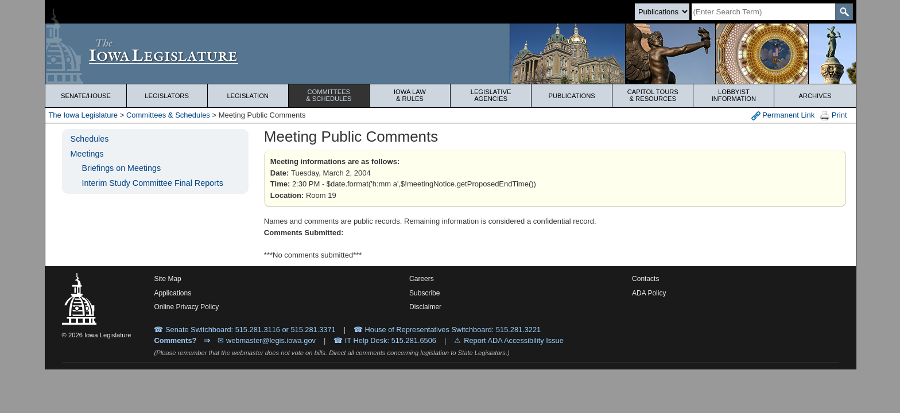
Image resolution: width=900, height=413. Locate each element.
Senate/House (86, 95)
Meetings (87, 153)
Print (833, 115)
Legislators (167, 95)
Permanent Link (783, 115)
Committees (329, 95)
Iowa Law (410, 95)
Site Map (167, 279)
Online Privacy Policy (186, 307)
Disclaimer (425, 307)
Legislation (248, 95)
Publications (572, 95)
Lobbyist (733, 95)
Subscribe (424, 293)
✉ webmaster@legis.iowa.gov (267, 340)
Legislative (491, 95)
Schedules (90, 138)
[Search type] (662, 11)
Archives (814, 95)
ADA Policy (649, 293)
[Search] (763, 11)
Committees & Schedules (168, 115)
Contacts (645, 279)
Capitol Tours (652, 95)
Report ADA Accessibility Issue (514, 340)
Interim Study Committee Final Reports (152, 183)
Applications (172, 293)
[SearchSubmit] (844, 11)
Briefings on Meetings (121, 168)
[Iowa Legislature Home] (450, 54)
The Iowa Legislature (83, 115)
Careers (421, 279)
